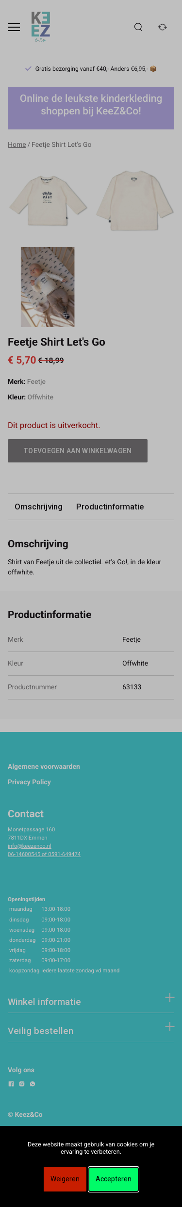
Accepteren (114, 1179)
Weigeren (65, 1179)
